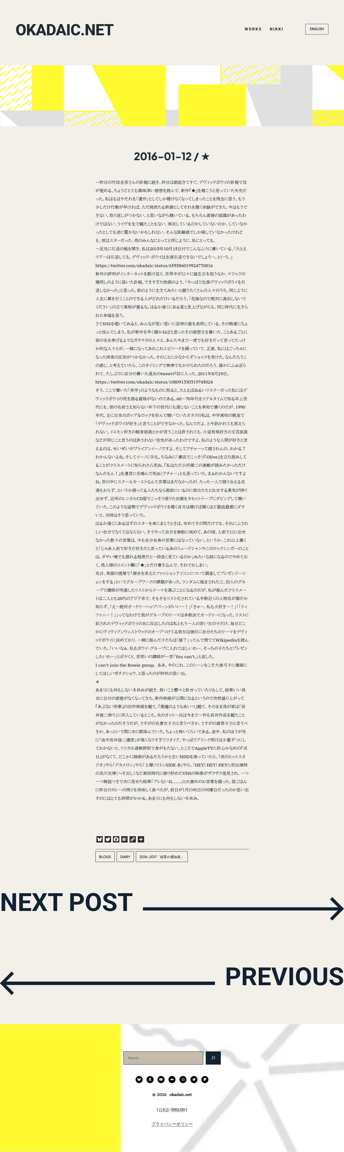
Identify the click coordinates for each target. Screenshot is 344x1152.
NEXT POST (80, 908)
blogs (105, 856)
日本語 (164, 1110)
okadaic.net (72, 29)
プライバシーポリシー (172, 1124)
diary (125, 856)
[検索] (213, 1057)
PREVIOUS (272, 982)
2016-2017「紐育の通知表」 (161, 856)
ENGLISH (317, 29)
